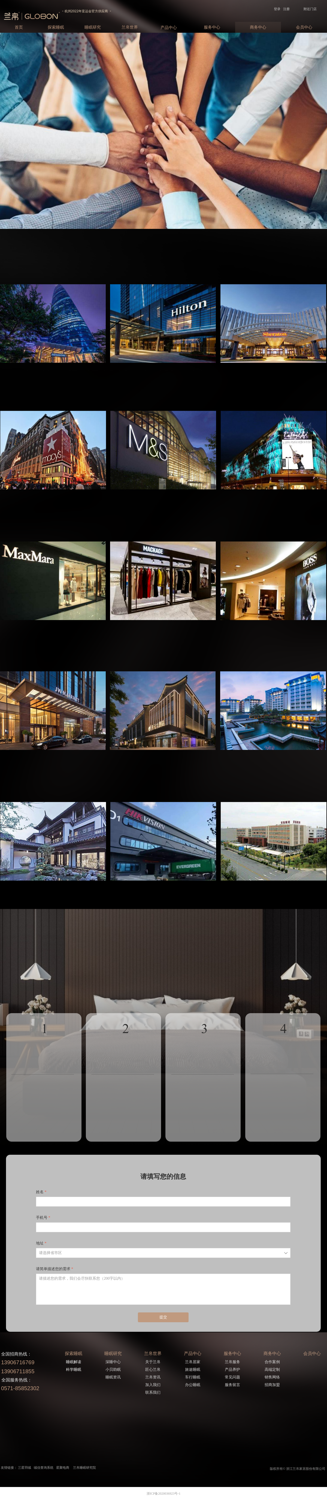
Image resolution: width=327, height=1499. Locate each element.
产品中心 (169, 27)
